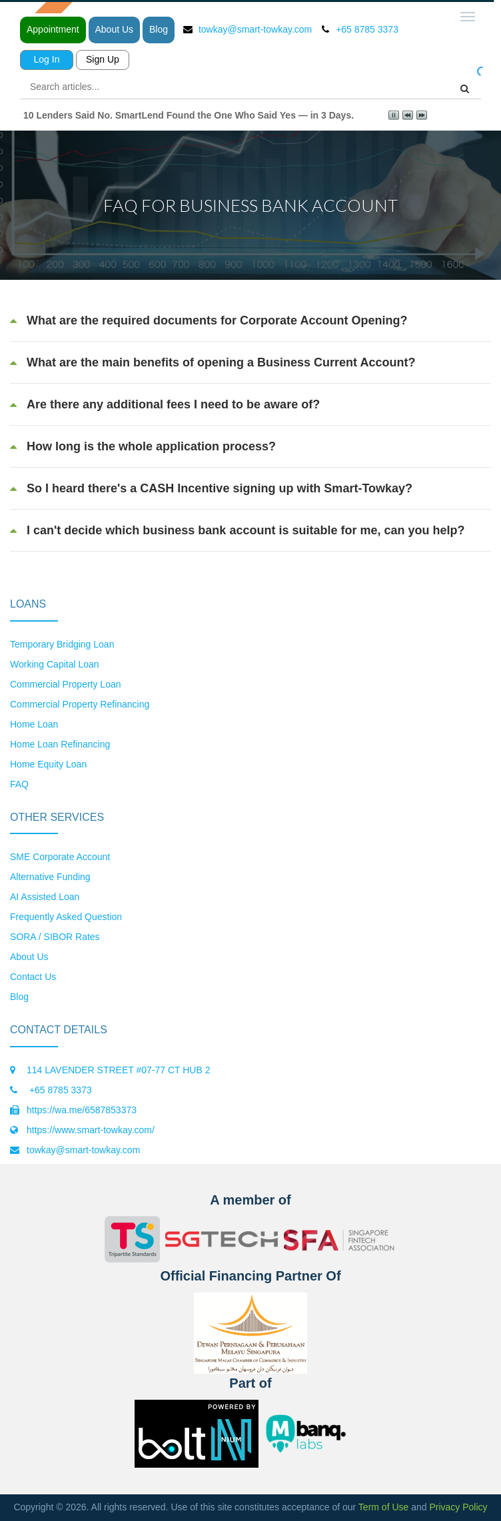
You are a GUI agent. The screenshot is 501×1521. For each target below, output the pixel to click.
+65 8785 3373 (59, 1090)
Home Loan (34, 724)
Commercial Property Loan (65, 684)
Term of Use (383, 1507)
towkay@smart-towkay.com (255, 29)
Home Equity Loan (48, 764)
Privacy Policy (458, 1507)
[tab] (250, 320)
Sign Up (102, 59)
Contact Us (33, 976)
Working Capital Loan (54, 664)
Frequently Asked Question (66, 916)
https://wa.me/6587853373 (82, 1110)
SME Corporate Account (60, 856)
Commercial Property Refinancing (79, 704)
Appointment (53, 29)
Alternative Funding (50, 876)
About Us (114, 29)
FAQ (19, 784)
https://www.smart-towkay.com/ (91, 1130)
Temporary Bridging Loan (62, 644)
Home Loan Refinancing (60, 744)
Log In (47, 59)
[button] (250, 320)
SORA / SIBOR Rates (55, 936)
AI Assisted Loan (44, 896)
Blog (158, 29)
